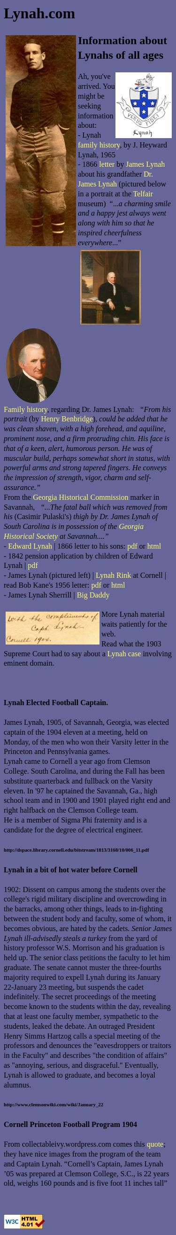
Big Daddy (93, 595)
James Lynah (145, 164)
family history (99, 145)
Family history (25, 409)
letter (107, 164)
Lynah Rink (113, 575)
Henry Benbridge (67, 419)
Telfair (143, 194)
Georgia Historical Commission (80, 497)
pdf (132, 546)
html (154, 546)
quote (155, 1144)
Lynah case (124, 654)
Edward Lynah (30, 546)
